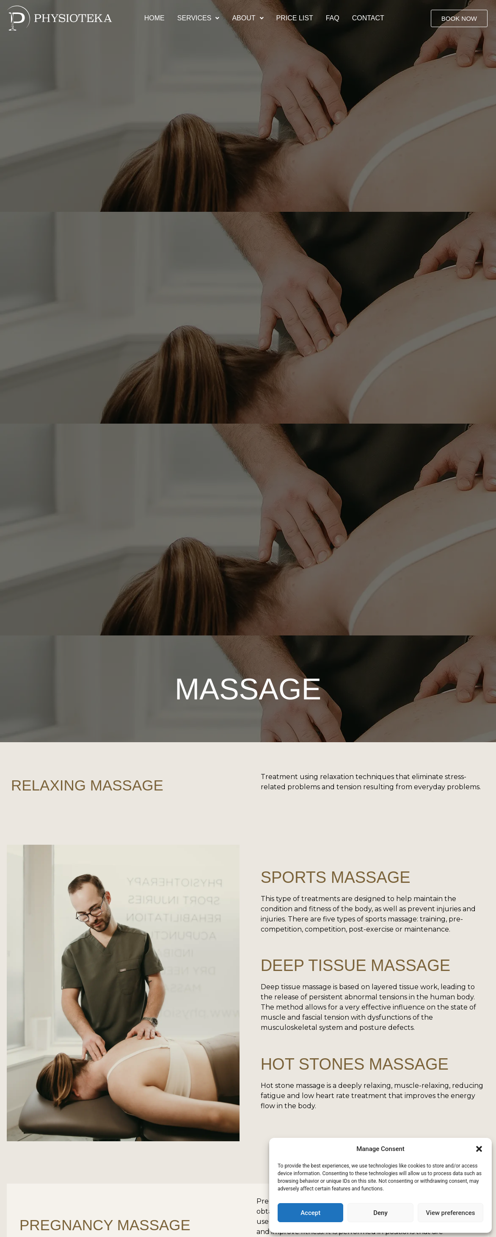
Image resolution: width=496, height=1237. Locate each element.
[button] (479, 1149)
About (247, 18)
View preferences (450, 1213)
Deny (380, 1213)
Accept (310, 1213)
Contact (368, 18)
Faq (332, 18)
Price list (294, 18)
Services (198, 18)
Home (154, 18)
